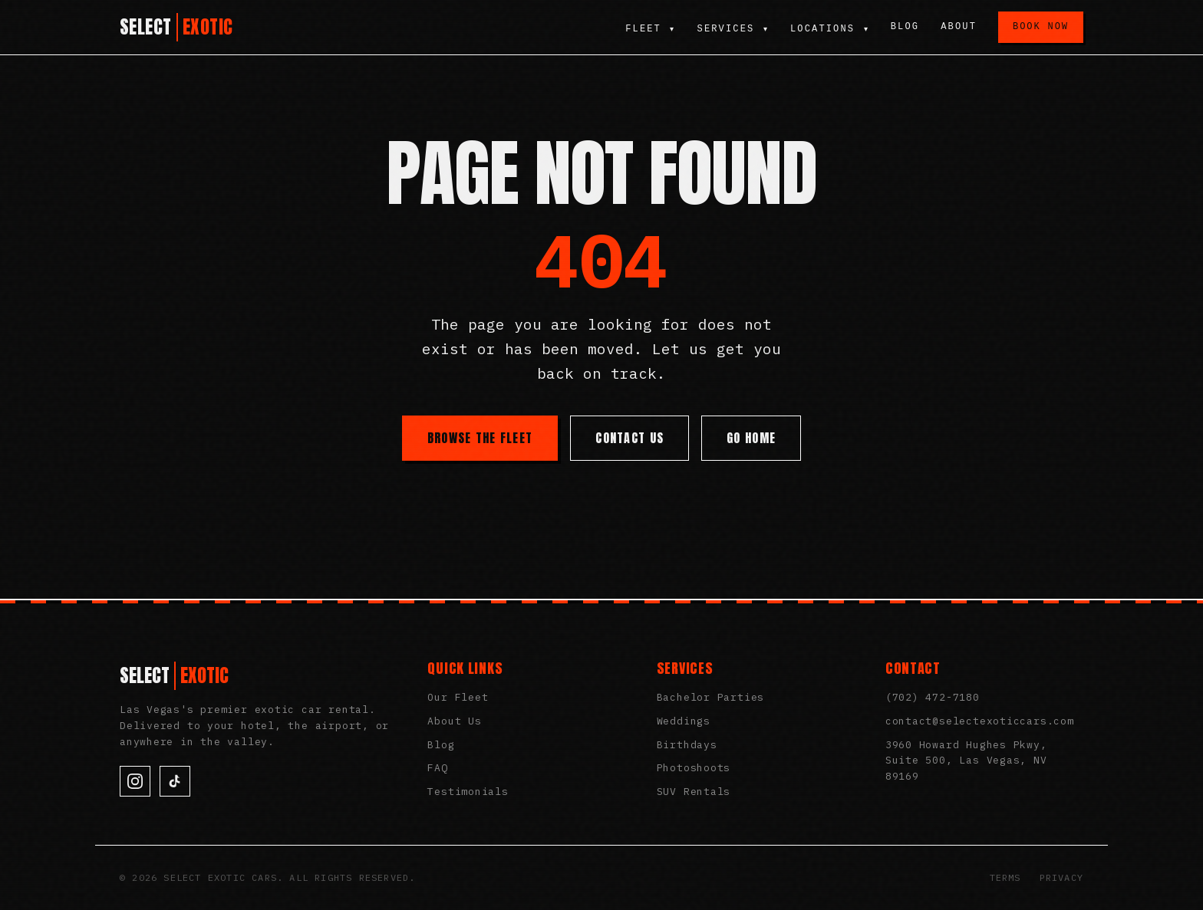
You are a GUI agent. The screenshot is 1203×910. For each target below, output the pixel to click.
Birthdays (687, 744)
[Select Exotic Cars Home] (176, 27)
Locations (829, 29)
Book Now (1041, 26)
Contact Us (629, 438)
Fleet (649, 29)
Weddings (683, 721)
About (959, 26)
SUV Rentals (694, 791)
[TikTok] (175, 781)
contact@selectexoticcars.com (979, 721)
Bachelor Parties (710, 697)
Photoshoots (694, 767)
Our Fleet (457, 697)
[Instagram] (135, 781)
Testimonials (467, 791)
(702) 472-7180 (932, 697)
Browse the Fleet (479, 438)
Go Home (751, 438)
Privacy (1061, 877)
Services (732, 29)
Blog (905, 26)
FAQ (437, 767)
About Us (454, 721)
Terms (1005, 877)
